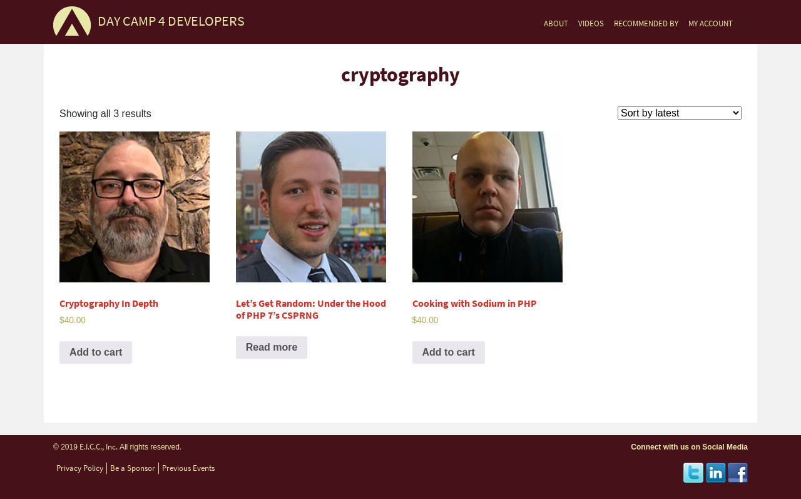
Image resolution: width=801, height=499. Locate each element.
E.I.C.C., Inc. (98, 446)
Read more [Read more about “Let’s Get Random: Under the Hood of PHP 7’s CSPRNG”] (272, 347)
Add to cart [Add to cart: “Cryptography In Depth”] (95, 352)
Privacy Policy (79, 468)
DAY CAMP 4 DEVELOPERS (171, 21)
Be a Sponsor (132, 468)
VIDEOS (591, 23)
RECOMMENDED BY (646, 23)
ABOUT (556, 23)
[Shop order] (680, 113)
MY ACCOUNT (710, 23)
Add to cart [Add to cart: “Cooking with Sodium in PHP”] (448, 352)
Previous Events (188, 468)
